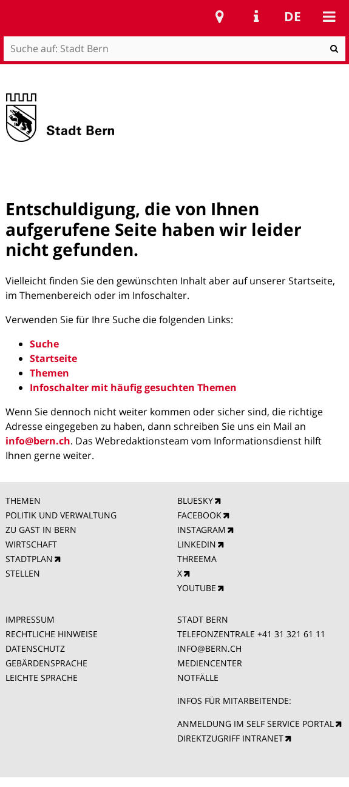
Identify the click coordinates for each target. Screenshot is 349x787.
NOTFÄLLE (198, 677)
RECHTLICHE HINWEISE (51, 634)
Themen (49, 373)
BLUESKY (195, 500)
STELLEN (22, 573)
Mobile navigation (329, 16)
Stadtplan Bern (219, 16)
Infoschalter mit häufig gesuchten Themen (133, 387)
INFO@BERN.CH (209, 648)
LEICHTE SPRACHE (41, 677)
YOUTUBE (196, 588)
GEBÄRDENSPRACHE (46, 663)
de (292, 16)
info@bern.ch (37, 440)
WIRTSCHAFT (31, 544)
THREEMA (197, 558)
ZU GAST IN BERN (40, 529)
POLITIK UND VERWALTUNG (61, 515)
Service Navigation (256, 16)
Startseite (53, 358)
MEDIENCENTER (209, 663)
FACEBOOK (199, 515)
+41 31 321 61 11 (291, 634)
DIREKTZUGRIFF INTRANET (230, 738)
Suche (44, 343)
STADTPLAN (29, 558)
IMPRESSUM (30, 619)
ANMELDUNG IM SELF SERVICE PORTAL (255, 723)
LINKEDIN (196, 544)
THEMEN (23, 500)
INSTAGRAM (201, 529)
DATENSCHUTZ (35, 648)
